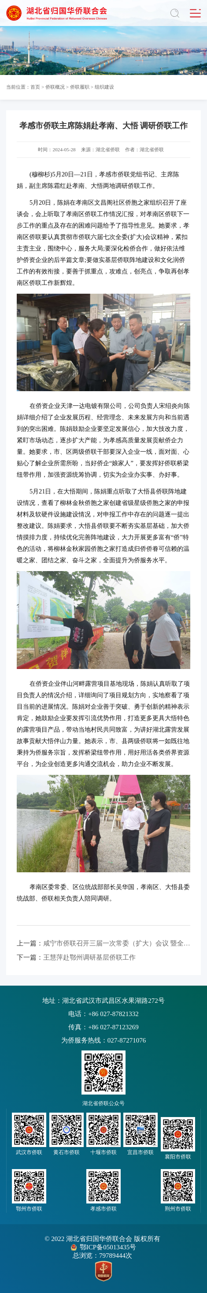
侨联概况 (55, 87)
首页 (35, 87)
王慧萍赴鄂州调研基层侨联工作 (76, 957)
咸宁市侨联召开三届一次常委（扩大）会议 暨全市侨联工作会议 (103, 943)
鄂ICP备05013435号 (108, 1247)
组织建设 (104, 87)
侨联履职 (79, 87)
